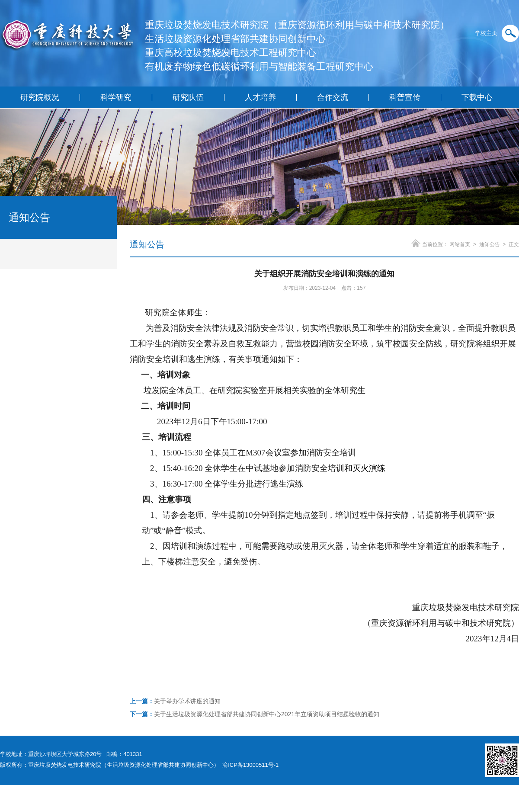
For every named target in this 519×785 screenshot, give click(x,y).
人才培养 (260, 97)
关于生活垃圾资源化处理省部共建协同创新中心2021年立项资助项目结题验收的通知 (254, 714)
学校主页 (486, 33)
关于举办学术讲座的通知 (175, 701)
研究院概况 (39, 97)
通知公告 (489, 244)
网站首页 (459, 244)
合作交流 (332, 97)
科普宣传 (404, 97)
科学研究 (115, 97)
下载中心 (477, 97)
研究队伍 (188, 97)
